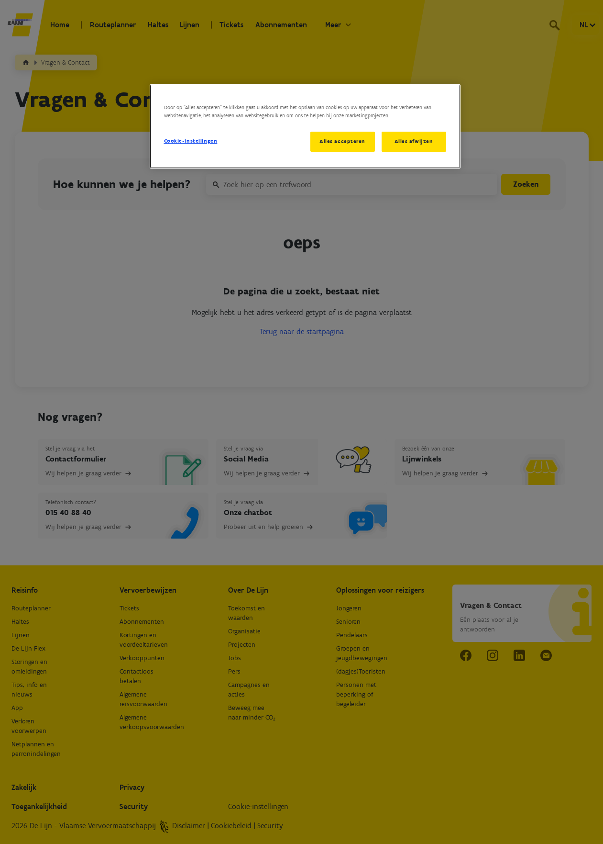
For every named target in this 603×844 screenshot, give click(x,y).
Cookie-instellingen (191, 140)
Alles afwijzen (414, 141)
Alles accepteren (342, 141)
